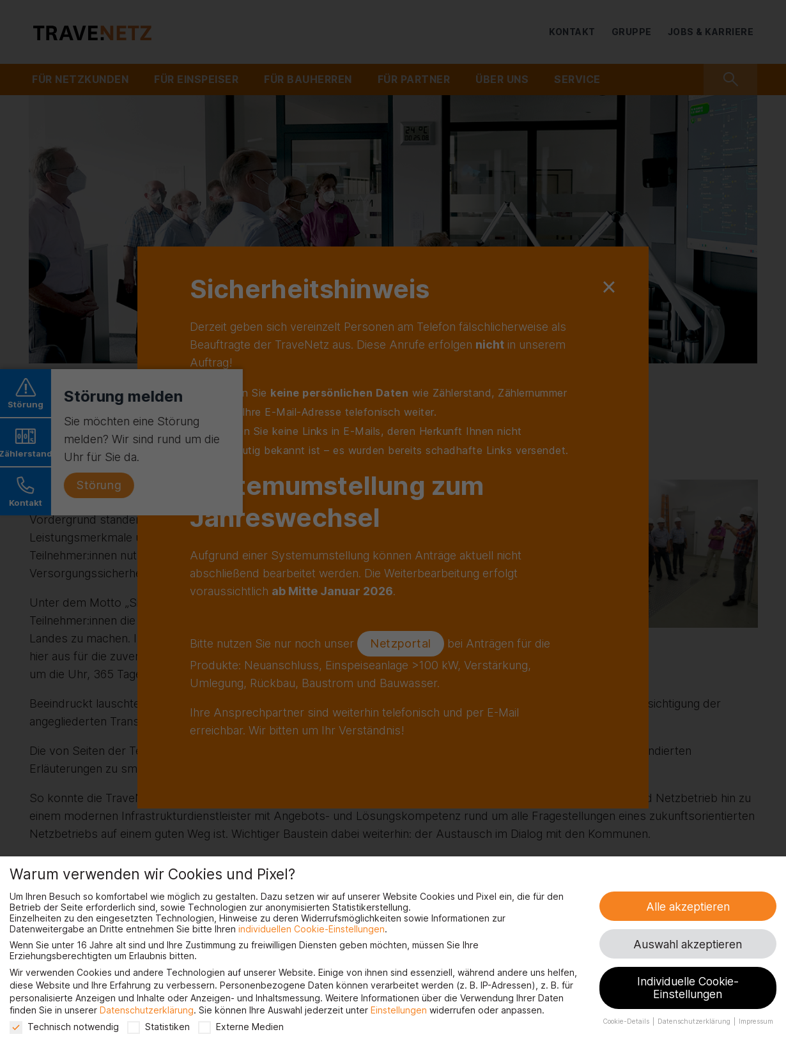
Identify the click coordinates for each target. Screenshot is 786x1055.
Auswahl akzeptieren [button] (687, 944)
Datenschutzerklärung (147, 1010)
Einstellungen (399, 1010)
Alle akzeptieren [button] (688, 906)
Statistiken (158, 1026)
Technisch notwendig (64, 1026)
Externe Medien (241, 1026)
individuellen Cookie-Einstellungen (311, 928)
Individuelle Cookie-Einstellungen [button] (688, 988)
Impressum (756, 1021)
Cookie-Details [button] (627, 1021)
